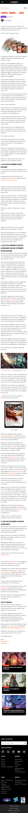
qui (18, 621)
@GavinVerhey (5, 641)
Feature (7, 8)
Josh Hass (23, 370)
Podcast (3, 765)
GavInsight (4, 643)
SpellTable (4, 793)
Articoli (3, 759)
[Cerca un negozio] (25, 743)
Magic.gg (3, 784)
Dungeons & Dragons (21, 780)
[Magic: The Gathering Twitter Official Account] (8, 752)
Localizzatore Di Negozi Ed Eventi (5, 786)
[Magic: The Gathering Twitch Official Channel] (13, 752)
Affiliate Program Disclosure (19, 769)
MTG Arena (4, 782)
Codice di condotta (14, 808)
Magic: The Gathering (7, 780)
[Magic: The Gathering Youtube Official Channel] (19, 752)
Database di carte (6, 789)
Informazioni (18, 759)
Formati (3, 761)
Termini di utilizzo (14, 806)
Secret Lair (4, 791)
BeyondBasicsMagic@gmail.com (16, 628)
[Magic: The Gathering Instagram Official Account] (24, 752)
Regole (3, 763)
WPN (16, 766)
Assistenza (18, 765)
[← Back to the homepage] (14, 2)
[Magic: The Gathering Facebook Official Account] (3, 752)
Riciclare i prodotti (20, 772)
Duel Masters (18, 782)
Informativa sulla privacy (14, 810)
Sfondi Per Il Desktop (7, 767)
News (2, 8)
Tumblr (11, 626)
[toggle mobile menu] (2, 2)
